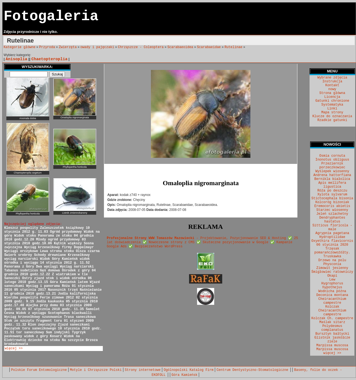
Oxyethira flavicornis (332, 241)
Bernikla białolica (332, 179)
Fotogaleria (51, 16)
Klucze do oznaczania (332, 116)
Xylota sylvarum (332, 194)
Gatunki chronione (332, 101)
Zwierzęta (68, 47)
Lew (332, 280)
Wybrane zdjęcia (332, 78)
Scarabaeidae (209, 47)
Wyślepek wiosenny (332, 171)
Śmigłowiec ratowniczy (332, 272)
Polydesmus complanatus (332, 328)
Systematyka (332, 105)
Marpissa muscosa (332, 345)
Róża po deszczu (332, 191)
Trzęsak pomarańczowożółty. (332, 251)
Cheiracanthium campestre (332, 301)
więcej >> (14, 348)
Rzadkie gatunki (332, 120)
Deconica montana (332, 295)
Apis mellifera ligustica (332, 185)
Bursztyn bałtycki (332, 334)
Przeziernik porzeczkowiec (332, 165)
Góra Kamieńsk (185, 375)
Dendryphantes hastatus (332, 220)
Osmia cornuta (332, 156)
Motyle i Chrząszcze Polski (96, 370)
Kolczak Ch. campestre (332, 318)
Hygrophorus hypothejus (332, 285)
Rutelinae (233, 47)
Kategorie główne (19, 47)
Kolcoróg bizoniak (332, 202)
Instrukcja (332, 81)
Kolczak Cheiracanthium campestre (332, 310)
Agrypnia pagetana (332, 233)
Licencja (332, 97)
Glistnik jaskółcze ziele (332, 340)
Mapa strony (332, 112)
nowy (332, 89)
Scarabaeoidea (180, 47)
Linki (332, 109)
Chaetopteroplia (49, 59)
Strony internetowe (143, 370)
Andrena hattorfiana (332, 175)
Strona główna (332, 93)
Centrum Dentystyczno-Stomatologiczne (253, 370)
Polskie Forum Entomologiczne (39, 370)
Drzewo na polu (332, 260)
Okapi (332, 276)
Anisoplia (16, 59)
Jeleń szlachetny (332, 214)
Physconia (332, 264)
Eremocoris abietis (332, 206)
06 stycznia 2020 (332, 245)
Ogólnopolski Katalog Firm (188, 370)
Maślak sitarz (332, 322)
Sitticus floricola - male (332, 227)
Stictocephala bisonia (332, 198)
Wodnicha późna (332, 291)
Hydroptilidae (332, 237)
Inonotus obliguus (332, 160)
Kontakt (332, 85)
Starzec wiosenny (332, 210)
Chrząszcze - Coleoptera (141, 47)
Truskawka (332, 256)
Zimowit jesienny (332, 268)
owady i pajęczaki (97, 47)
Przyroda (47, 47)
